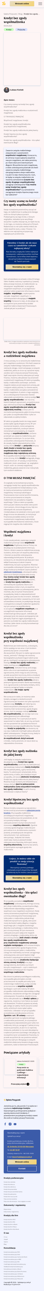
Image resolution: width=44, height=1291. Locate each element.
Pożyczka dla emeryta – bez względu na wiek (17, 1201)
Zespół (6, 1239)
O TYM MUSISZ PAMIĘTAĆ (14, 116)
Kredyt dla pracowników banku (13, 1192)
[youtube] (15, 1124)
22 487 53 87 (15, 1150)
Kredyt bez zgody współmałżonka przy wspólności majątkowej (17, 125)
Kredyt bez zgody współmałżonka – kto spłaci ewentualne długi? (22, 141)
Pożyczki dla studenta (10, 1199)
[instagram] (10, 1124)
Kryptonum (15, 1284)
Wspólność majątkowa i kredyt (16, 120)
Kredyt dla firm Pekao (10, 1227)
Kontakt (22, 1169)
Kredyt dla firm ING (9, 1222)
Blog (20, 14)
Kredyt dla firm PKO (9, 1219)
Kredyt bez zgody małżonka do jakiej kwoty (21, 130)
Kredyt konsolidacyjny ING (12, 1262)
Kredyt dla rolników (9, 1182)
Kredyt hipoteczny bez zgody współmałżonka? (15, 135)
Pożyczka (21, 29)
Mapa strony (7, 1209)
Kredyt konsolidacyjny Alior (12, 1254)
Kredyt (8, 29)
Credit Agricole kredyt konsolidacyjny (15, 1264)
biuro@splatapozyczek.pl (22, 1157)
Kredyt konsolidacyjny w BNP (12, 1259)
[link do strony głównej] (5, 4)
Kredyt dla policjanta (10, 1194)
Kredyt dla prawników (10, 1189)
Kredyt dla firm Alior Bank (11, 1229)
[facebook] (5, 1124)
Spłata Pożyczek (10, 14)
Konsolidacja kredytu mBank (12, 1269)
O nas (5, 1237)
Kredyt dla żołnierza (10, 1187)
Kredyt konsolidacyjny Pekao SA (13, 1279)
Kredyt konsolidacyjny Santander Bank (15, 1257)
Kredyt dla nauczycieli (10, 1196)
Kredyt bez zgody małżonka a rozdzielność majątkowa (21, 111)
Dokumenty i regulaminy (11, 1212)
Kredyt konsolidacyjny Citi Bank (13, 1274)
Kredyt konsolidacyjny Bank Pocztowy (15, 1271)
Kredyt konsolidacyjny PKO (12, 1252)
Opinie (6, 1242)
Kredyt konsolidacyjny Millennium (14, 1276)
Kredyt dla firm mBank (10, 1224)
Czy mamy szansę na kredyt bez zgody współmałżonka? (19, 105)
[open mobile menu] (40, 3)
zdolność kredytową (13, 572)
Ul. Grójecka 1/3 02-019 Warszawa (20, 1147)
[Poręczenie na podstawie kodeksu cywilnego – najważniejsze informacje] (20, 1072)
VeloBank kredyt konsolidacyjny (13, 1266)
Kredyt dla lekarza (9, 1184)
